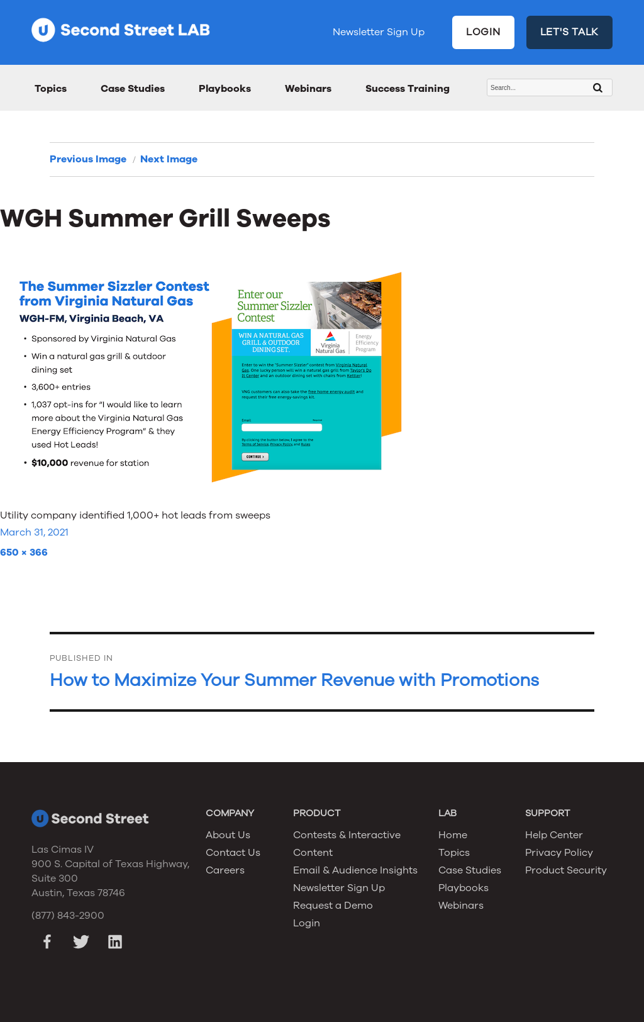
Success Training (407, 89)
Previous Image (88, 159)
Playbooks (225, 89)
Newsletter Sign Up (379, 32)
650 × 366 (24, 552)
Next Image (168, 159)
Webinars (308, 89)
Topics (51, 89)
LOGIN (483, 32)
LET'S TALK (569, 32)
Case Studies (133, 89)
